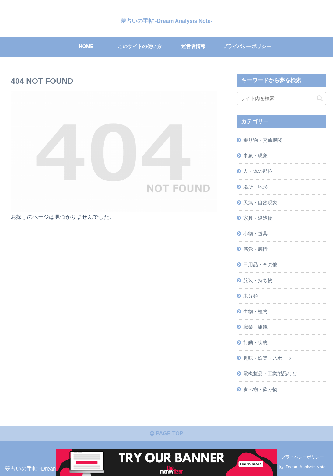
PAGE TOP (166, 434)
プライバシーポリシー (302, 457)
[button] (319, 98)
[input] (281, 98)
